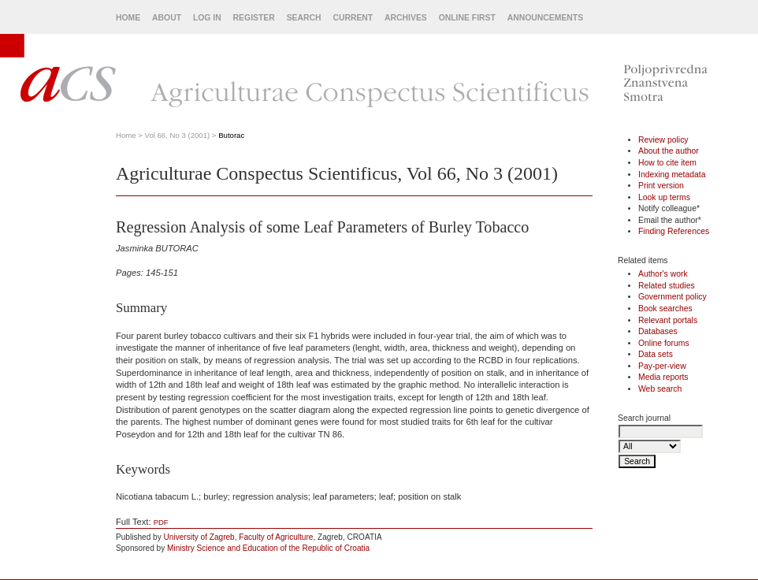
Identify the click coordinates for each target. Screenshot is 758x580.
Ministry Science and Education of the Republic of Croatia (268, 548)
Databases (658, 331)
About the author (668, 151)
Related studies (666, 285)
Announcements (545, 17)
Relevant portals (667, 320)
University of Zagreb (199, 537)
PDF (161, 522)
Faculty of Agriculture (276, 537)
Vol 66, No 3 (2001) (177, 135)
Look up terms (664, 197)
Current (353, 17)
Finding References (673, 231)
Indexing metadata (672, 174)
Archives (406, 17)
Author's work (663, 274)
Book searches (665, 308)
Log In (207, 17)
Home (128, 17)
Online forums (663, 343)
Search (304, 17)
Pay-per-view (662, 366)
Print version (661, 185)
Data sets (655, 354)
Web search (660, 389)
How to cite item (667, 162)
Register (254, 17)
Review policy (663, 140)
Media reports (663, 377)
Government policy (672, 296)
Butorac (231, 135)
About (166, 17)
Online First (467, 17)
